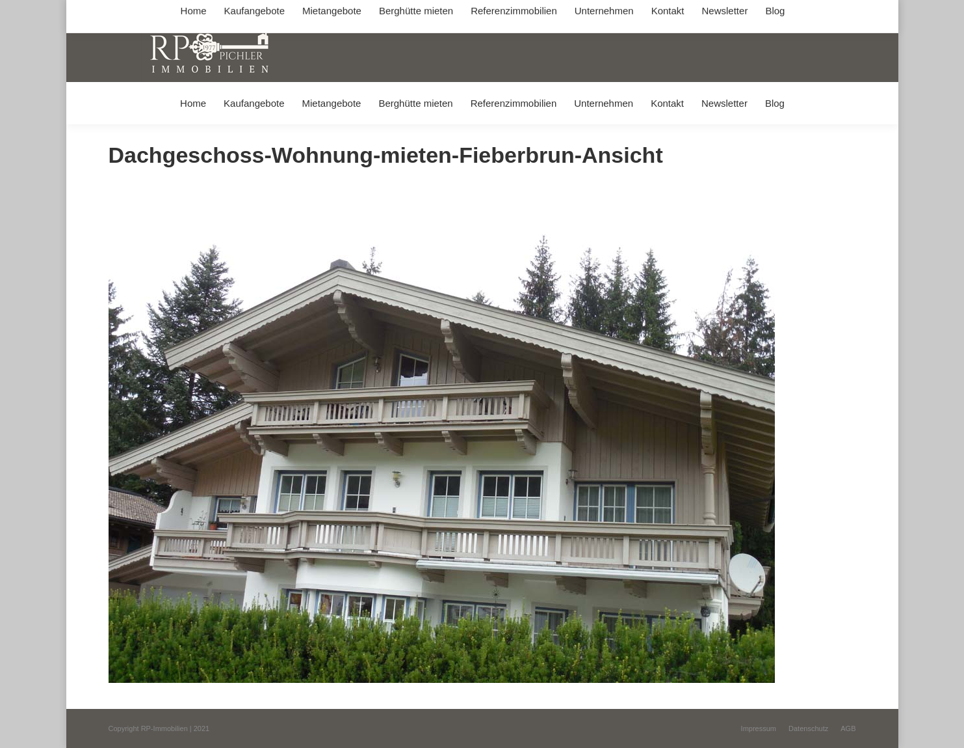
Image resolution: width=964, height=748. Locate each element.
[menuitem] (193, 103)
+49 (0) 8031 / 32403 (314, 12)
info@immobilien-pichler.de (417, 12)
